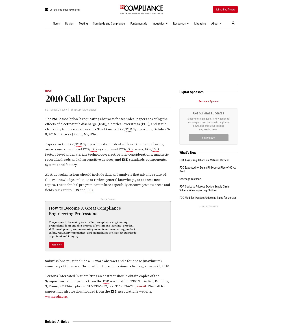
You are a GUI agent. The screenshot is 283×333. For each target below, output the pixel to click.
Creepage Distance (190, 179)
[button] (233, 23)
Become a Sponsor (209, 101)
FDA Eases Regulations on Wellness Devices (204, 160)
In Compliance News (85, 109)
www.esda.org (56, 297)
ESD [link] (55, 119)
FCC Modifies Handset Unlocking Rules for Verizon (207, 197)
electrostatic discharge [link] (78, 124)
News (48, 91)
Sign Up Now (208, 137)
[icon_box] (62, 10)
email (141, 286)
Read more (57, 244)
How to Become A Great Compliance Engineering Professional (85, 211)
